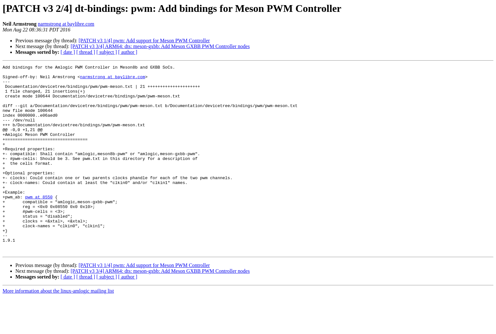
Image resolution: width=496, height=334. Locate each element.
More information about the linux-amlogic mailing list (58, 328)
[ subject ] (106, 52)
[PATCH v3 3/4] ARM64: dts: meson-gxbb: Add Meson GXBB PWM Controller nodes (160, 46)
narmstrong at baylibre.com (66, 24)
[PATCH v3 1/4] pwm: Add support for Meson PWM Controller (144, 40)
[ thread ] (85, 52)
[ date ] (68, 52)
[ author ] (127, 52)
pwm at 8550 (39, 224)
